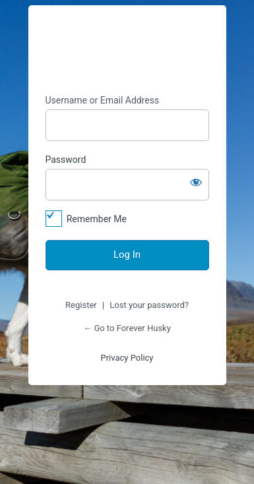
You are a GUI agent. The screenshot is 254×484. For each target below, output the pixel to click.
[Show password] (196, 182)
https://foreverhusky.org (127, 50)
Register (81, 305)
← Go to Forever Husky (127, 328)
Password (66, 159)
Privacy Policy (126, 358)
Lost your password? (149, 305)
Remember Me (97, 219)
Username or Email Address (103, 100)
